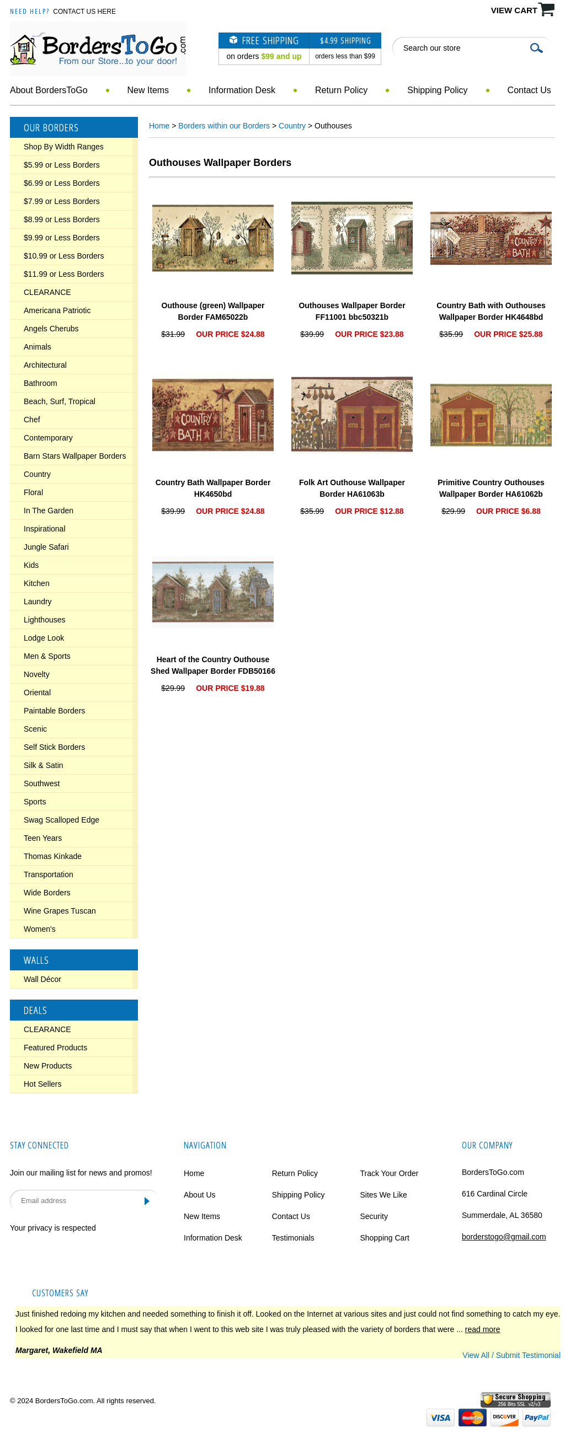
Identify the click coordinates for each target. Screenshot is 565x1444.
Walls (36, 960)
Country (37, 474)
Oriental (37, 692)
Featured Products (55, 1047)
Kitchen (37, 583)
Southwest (42, 783)
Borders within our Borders (224, 125)
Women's (40, 929)
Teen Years (43, 838)
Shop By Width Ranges (64, 146)
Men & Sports (47, 656)
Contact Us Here (84, 11)
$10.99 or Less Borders (64, 255)
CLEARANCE (47, 292)
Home (159, 125)
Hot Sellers (42, 1084)
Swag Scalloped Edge (61, 819)
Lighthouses (45, 619)
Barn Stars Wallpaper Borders (75, 456)
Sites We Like (383, 1194)
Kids (31, 565)
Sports (35, 801)
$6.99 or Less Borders (62, 183)
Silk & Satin (43, 765)
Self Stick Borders (54, 747)
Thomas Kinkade (53, 856)
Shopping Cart (384, 1237)
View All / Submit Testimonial (511, 1355)
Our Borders (51, 127)
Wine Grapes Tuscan (60, 910)
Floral (33, 492)
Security (374, 1216)
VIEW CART (514, 10)
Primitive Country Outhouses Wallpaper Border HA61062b (491, 488)
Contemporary (48, 437)
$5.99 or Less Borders (62, 164)
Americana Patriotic (57, 310)
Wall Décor (42, 979)
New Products (48, 1065)
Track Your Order (389, 1173)
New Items (148, 90)
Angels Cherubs (51, 328)
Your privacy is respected (53, 1227)
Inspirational (45, 528)
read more (482, 1329)
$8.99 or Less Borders (62, 219)
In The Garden (48, 510)
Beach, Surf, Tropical (59, 401)
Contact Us (529, 90)
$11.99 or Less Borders (64, 274)
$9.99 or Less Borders (62, 237)
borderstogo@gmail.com (504, 1236)
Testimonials (293, 1237)
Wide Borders (47, 892)
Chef (32, 419)
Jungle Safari (46, 547)
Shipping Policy (437, 90)
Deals (35, 1010)
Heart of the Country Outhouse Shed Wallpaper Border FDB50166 (213, 665)
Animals (37, 346)
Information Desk (242, 90)
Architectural (45, 365)
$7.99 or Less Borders (62, 201)
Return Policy (341, 90)
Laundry (38, 601)
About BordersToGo (49, 90)
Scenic (35, 728)
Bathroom (40, 383)
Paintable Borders (54, 710)
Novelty (37, 674)
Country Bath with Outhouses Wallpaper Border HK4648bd (491, 311)
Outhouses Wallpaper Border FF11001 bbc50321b (352, 311)
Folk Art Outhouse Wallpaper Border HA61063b (352, 488)
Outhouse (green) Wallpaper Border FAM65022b (213, 311)
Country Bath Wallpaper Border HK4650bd (213, 488)
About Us (200, 1194)
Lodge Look (44, 638)
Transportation (48, 874)
